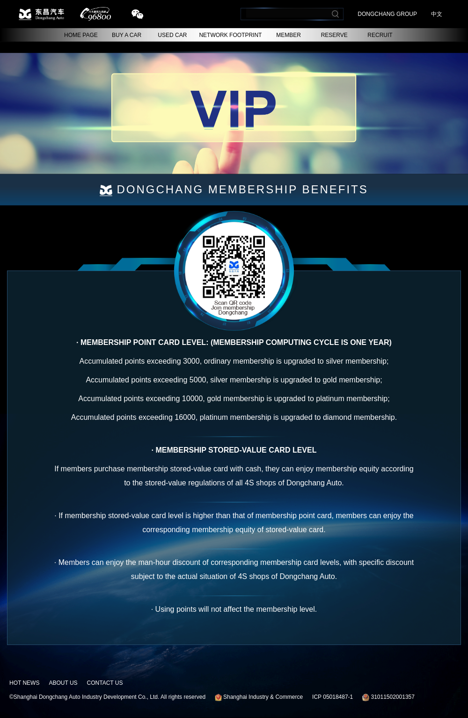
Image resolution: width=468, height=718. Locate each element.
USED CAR (172, 35)
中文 (436, 14)
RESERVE (334, 35)
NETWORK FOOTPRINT (230, 35)
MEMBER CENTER (288, 37)
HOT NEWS (24, 683)
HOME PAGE (81, 35)
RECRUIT (379, 35)
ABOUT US (63, 683)
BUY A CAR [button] (126, 35)
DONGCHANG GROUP (387, 14)
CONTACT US (105, 683)
